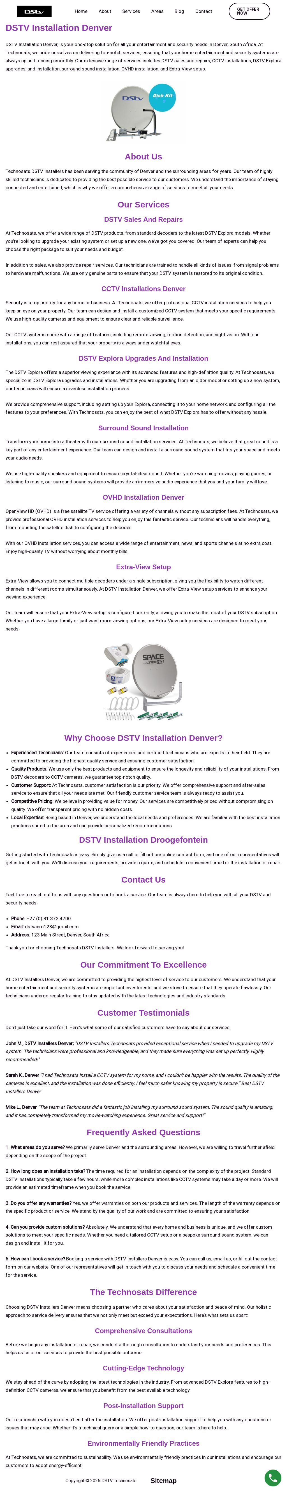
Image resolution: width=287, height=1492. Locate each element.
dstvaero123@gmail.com (52, 926)
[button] (247, 11)
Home (85, 11)
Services (132, 11)
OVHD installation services (78, 519)
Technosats (23, 1457)
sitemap (164, 1480)
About (107, 11)
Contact (199, 11)
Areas (157, 11)
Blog (177, 11)
